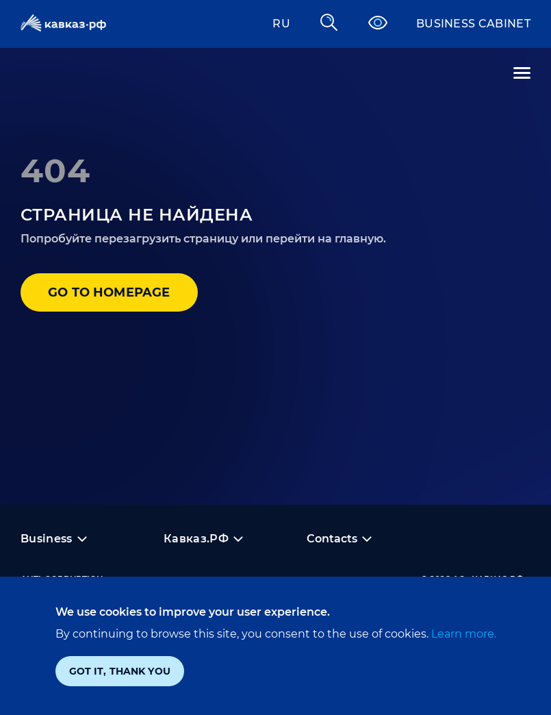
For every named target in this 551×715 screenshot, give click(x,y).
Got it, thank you (119, 671)
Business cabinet (473, 23)
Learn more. (462, 633)
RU (281, 23)
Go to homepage (109, 292)
